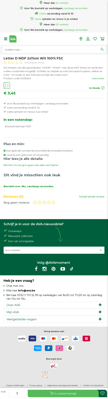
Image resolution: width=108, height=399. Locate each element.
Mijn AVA (12, 312)
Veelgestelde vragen (21, 319)
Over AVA (13, 305)
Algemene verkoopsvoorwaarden (62, 385)
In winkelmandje (63, 393)
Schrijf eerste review (34, 62)
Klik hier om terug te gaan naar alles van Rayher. (31, 165)
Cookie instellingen (15, 385)
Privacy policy (35, 385)
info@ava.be (26, 290)
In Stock (94, 88)
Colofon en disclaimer (93, 385)
